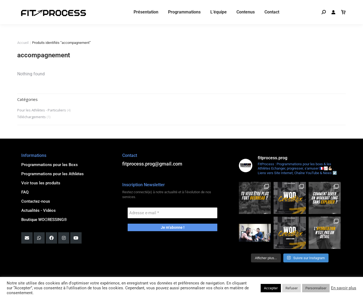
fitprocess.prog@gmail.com (45, 5)
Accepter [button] (271, 288)
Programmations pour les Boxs (49, 164)
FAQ (25, 192)
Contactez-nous (35, 201)
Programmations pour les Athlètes (52, 173)
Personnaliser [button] (315, 288)
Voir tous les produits (40, 183)
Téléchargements (31, 116)
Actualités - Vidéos (38, 210)
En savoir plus (343, 288)
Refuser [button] (291, 288)
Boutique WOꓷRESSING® (44, 219)
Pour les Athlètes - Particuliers (41, 110)
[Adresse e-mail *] (172, 212)
